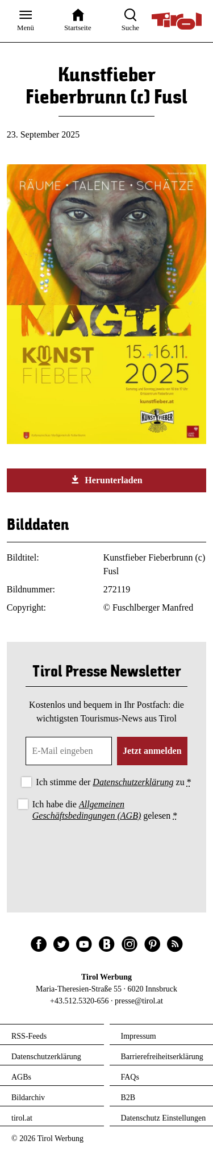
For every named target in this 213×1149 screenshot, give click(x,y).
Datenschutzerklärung (133, 782)
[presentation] (106, 854)
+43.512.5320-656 (79, 1001)
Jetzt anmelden (152, 751)
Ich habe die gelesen (105, 809)
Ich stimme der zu (113, 782)
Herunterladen (106, 480)
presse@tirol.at (139, 1001)
